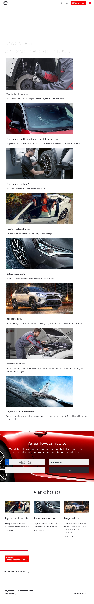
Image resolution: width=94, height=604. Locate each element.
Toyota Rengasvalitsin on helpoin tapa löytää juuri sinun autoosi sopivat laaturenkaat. (46, 323)
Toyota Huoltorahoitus (18, 228)
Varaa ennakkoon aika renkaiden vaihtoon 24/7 (28, 188)
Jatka (69, 470)
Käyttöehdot (10, 590)
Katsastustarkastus (16, 273)
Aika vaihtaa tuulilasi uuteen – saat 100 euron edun (32, 138)
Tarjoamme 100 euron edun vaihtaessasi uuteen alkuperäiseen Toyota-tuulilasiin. (43, 143)
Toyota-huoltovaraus (17, 94)
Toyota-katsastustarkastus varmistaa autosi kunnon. (30, 278)
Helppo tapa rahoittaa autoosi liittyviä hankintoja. (29, 233)
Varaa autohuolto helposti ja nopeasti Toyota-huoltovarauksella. (36, 98)
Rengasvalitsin (14, 318)
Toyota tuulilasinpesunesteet (21, 411)
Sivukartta (10, 593)
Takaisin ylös (81, 593)
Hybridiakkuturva (15, 363)
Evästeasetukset (25, 590)
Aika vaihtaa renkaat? (17, 183)
